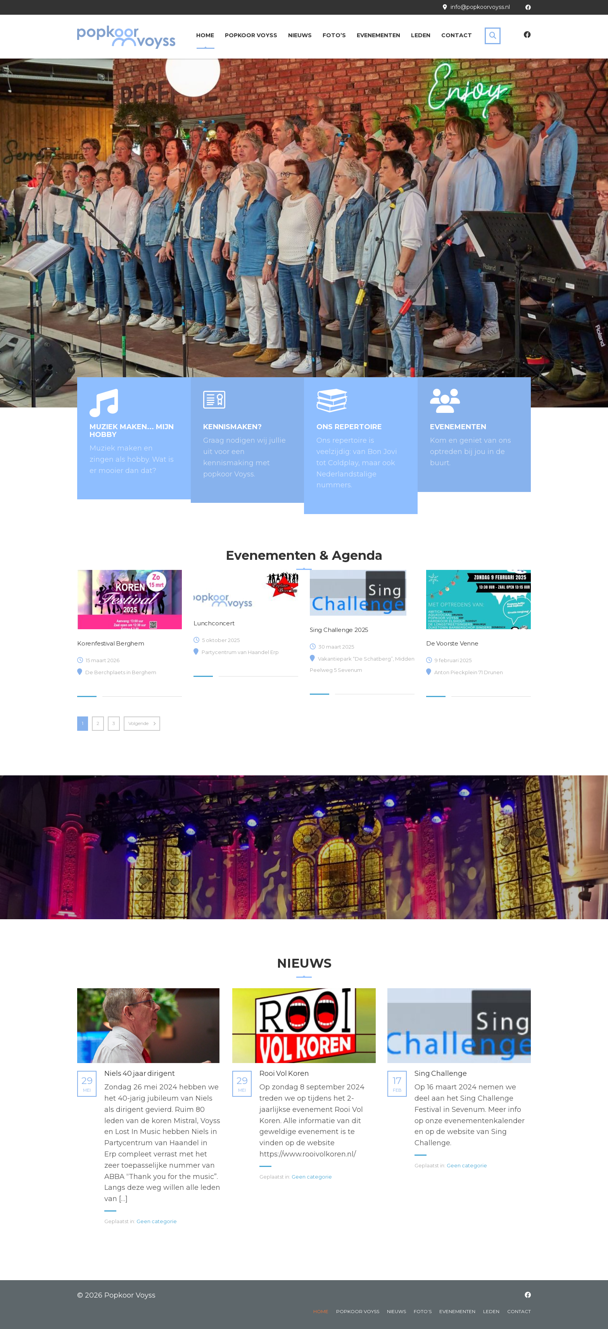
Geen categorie (156, 1221)
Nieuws (300, 35)
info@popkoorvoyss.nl (480, 6)
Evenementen (378, 35)
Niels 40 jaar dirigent (139, 1074)
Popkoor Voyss (251, 35)
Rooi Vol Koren (284, 1074)
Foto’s (334, 35)
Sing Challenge (441, 1074)
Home (205, 35)
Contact (456, 35)
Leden (420, 35)
